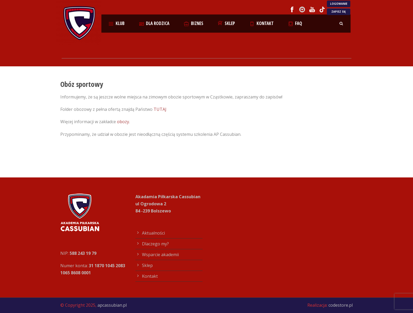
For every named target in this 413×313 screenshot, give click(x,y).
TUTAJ (160, 109)
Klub (117, 23)
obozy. (124, 122)
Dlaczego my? (155, 244)
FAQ (295, 23)
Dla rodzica (154, 23)
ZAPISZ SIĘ (338, 11)
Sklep (226, 23)
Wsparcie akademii (160, 254)
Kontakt (262, 23)
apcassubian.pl (112, 305)
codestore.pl (340, 305)
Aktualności (153, 233)
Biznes (193, 23)
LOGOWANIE (338, 4)
